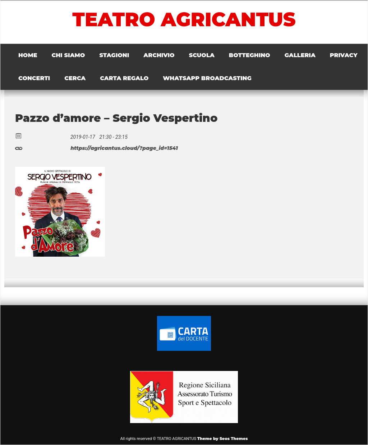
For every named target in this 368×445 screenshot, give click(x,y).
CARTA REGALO (124, 78)
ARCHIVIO (158, 55)
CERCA (75, 78)
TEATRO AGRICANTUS (183, 19)
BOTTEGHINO (249, 55)
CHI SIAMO (68, 55)
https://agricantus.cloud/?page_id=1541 (96, 147)
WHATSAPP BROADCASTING (207, 78)
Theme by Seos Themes (222, 438)
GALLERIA (300, 55)
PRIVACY (344, 55)
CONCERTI (34, 78)
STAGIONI (114, 55)
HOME (27, 55)
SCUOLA (202, 55)
